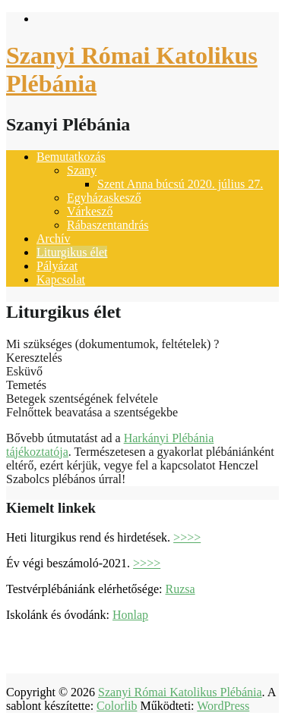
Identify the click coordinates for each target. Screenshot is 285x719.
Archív (53, 238)
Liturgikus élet (71, 252)
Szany (82, 170)
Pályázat (57, 265)
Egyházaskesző (104, 197)
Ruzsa (180, 588)
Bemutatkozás (71, 156)
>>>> (187, 537)
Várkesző (89, 211)
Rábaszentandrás (108, 224)
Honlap (130, 614)
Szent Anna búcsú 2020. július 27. (180, 183)
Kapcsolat (60, 279)
